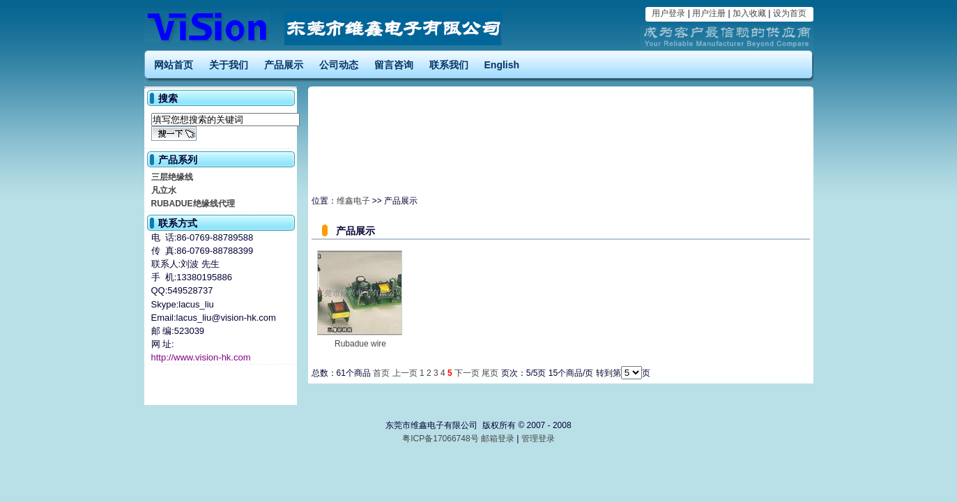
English (502, 64)
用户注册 (709, 13)
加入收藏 (749, 13)
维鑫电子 (353, 201)
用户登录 (668, 13)
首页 (381, 373)
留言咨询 (393, 64)
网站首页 (173, 64)
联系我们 (448, 64)
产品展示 (283, 64)
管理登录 (538, 438)
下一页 (467, 373)
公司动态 (338, 64)
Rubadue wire (360, 344)
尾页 (490, 373)
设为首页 (789, 13)
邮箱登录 (497, 438)
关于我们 (228, 64)
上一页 (405, 373)
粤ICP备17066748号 (441, 438)
